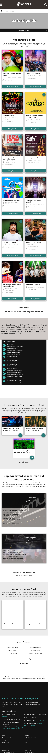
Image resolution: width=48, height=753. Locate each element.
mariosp (18, 676)
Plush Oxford (31, 120)
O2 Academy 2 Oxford (11, 118)
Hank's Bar (31, 246)
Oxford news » (24, 462)
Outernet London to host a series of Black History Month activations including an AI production (12, 431)
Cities (6, 11)
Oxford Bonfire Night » (14, 373)
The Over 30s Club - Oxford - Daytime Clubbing (34, 116)
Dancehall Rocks (8, 116)
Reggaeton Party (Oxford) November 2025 (15, 558)
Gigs (4, 698)
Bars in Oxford (12, 650)
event (38, 331)
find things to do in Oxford (13, 354)
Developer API (5, 750)
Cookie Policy (5, 742)
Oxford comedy (35, 650)
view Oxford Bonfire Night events (15, 374)
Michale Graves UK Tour (33, 158)
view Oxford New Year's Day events (15, 382)
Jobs (26, 742)
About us (27, 735)
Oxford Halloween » (13, 369)
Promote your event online (32, 312)
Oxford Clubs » (11, 348)
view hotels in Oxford (12, 366)
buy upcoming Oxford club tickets (15, 350)
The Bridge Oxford (33, 76)
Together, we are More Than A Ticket (12, 728)
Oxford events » (24, 308)
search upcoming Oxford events (15, 358)
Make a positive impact (33, 724)
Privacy (4, 740)
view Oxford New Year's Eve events (15, 378)
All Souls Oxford (14, 678)
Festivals (21, 698)
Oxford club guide (12, 647)
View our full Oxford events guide (24, 572)
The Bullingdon (32, 160)
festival (20, 331)
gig (7, 331)
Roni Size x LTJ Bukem (9, 242)
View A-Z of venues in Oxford (24, 575)
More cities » (24, 663)
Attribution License (40, 678)
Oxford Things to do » (13, 352)
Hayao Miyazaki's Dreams (11, 200)
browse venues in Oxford (13, 362)
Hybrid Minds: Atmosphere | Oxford (13, 510)
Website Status (6, 748)
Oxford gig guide (35, 647)
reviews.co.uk (6, 716)
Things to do (32, 698)
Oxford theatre (12, 653)
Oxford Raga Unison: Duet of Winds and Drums (12, 286)
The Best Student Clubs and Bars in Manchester (35, 429)
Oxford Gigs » (11, 345)
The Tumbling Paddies (33, 285)
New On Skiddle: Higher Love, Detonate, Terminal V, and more (23, 453)
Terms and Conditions (7, 737)
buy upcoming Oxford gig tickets (15, 346)
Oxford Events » (12, 356)
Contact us (27, 740)
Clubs (11, 698)
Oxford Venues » (12, 360)
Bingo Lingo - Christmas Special (12, 514)
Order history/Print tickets (31, 737)
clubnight (12, 331)
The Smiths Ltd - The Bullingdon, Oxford (14, 554)
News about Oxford (35, 653)
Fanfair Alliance (39, 720)
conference (28, 331)
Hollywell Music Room (11, 202)
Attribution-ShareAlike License (36, 676)
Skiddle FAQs (28, 750)
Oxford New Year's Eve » (14, 376)
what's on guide (34, 329)
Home (3, 735)
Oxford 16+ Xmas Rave (33, 73)
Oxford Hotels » (12, 364)
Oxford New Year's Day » (14, 380)
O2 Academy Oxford (10, 77)
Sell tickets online (29, 748)
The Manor (8, 162)
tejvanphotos (23, 678)
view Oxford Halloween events (14, 370)
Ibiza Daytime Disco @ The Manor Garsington (11, 159)
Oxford (12, 676)
